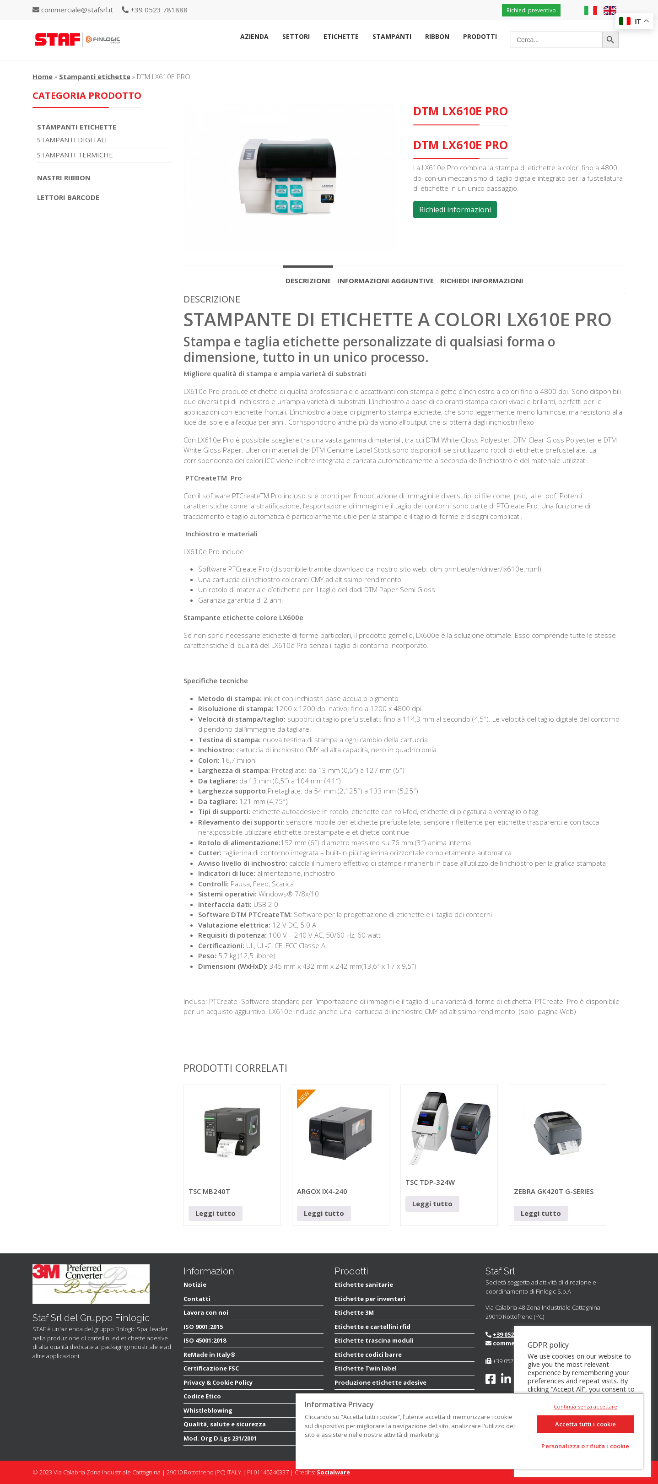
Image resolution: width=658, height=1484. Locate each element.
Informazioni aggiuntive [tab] (385, 280)
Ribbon (437, 36)
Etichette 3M (354, 1312)
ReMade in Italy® (209, 1354)
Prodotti (480, 36)
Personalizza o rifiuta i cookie (585, 1446)
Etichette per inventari (369, 1299)
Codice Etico (202, 1396)
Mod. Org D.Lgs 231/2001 (220, 1438)
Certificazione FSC (211, 1368)
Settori (296, 36)
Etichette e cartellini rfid (372, 1326)
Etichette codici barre (368, 1354)
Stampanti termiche (75, 154)
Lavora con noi (205, 1312)
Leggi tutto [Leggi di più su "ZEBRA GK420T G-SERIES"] (541, 1213)
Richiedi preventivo (531, 10)
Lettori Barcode (68, 197)
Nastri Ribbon (64, 177)
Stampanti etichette (94, 76)
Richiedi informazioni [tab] (481, 280)
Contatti (196, 1299)
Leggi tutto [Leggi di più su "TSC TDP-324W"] (432, 1203)
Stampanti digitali (72, 139)
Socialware (333, 1472)
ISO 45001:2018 (204, 1340)
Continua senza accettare (586, 1406)
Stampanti (391, 36)
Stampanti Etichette (76, 126)
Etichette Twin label (365, 1368)
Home (42, 76)
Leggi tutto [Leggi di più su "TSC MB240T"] (215, 1213)
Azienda (254, 36)
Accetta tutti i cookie (585, 1424)
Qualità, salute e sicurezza (224, 1424)
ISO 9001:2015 (203, 1326)
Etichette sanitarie (363, 1284)
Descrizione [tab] (308, 280)
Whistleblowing (207, 1410)
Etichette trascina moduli (374, 1340)
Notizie (194, 1284)
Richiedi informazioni (455, 210)
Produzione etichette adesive (380, 1382)
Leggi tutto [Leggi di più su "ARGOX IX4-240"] (324, 1213)
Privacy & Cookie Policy (218, 1382)
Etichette (341, 36)
